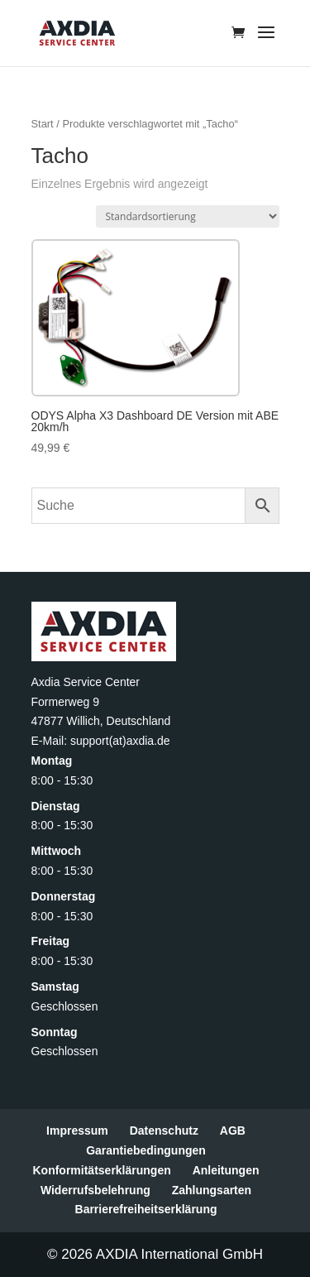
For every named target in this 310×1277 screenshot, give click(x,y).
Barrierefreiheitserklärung (146, 1209)
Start (42, 124)
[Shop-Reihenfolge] (187, 216)
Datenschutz (164, 1130)
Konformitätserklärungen (101, 1170)
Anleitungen (226, 1170)
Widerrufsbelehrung (95, 1190)
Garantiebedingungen (146, 1150)
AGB (233, 1130)
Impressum (77, 1130)
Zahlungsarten (211, 1190)
